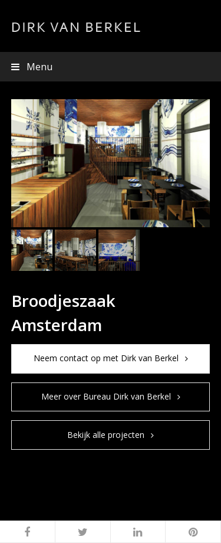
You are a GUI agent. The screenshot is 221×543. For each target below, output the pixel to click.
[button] (110, 66)
